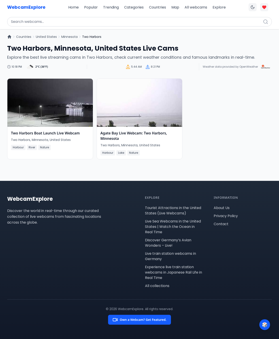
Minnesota (69, 37)
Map (175, 7)
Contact (221, 224)
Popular (91, 7)
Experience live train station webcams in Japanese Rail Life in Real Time (173, 272)
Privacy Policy (226, 215)
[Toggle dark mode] (253, 7)
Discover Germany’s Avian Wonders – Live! (168, 243)
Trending (111, 7)
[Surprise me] (264, 324)
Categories (134, 7)
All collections (157, 285)
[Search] (265, 21)
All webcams (196, 7)
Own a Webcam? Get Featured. (139, 319)
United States (46, 37)
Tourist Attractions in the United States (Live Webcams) (173, 210)
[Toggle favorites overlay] (264, 7)
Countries (157, 7)
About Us (222, 207)
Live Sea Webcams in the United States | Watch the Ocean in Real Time (173, 227)
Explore (219, 7)
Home (73, 7)
